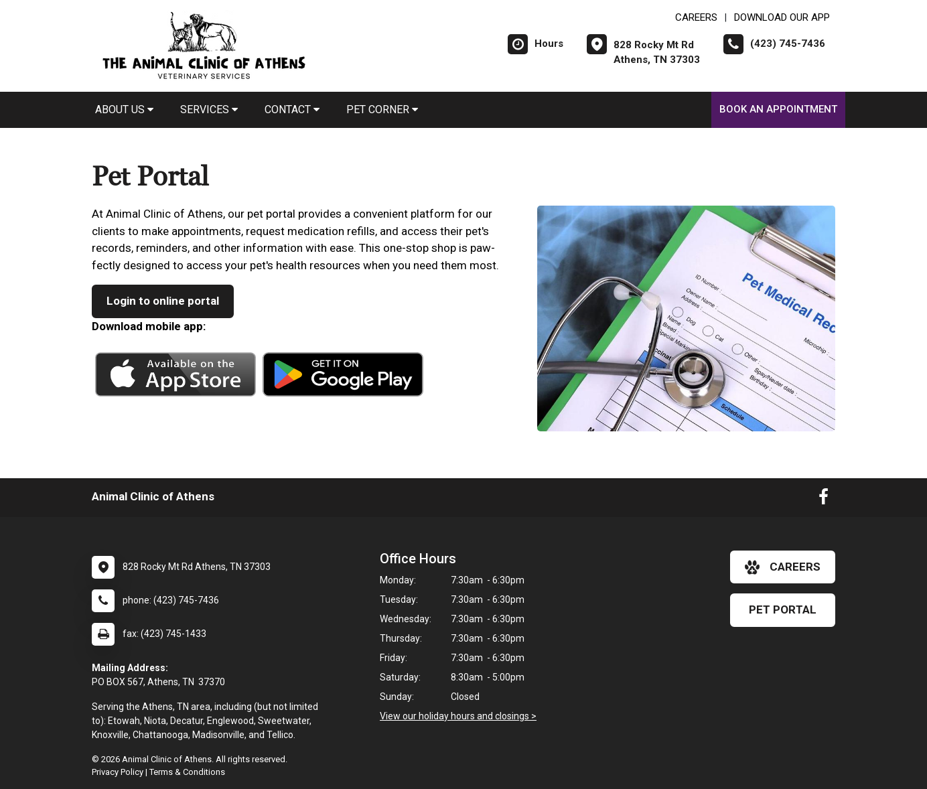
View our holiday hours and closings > (458, 716)
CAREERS (696, 17)
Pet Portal (782, 609)
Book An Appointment (778, 109)
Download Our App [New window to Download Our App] (782, 17)
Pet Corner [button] (382, 109)
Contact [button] (292, 109)
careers (783, 567)
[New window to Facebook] (823, 499)
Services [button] (209, 109)
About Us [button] (124, 109)
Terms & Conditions (187, 772)
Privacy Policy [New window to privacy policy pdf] (117, 772)
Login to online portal (162, 300)
